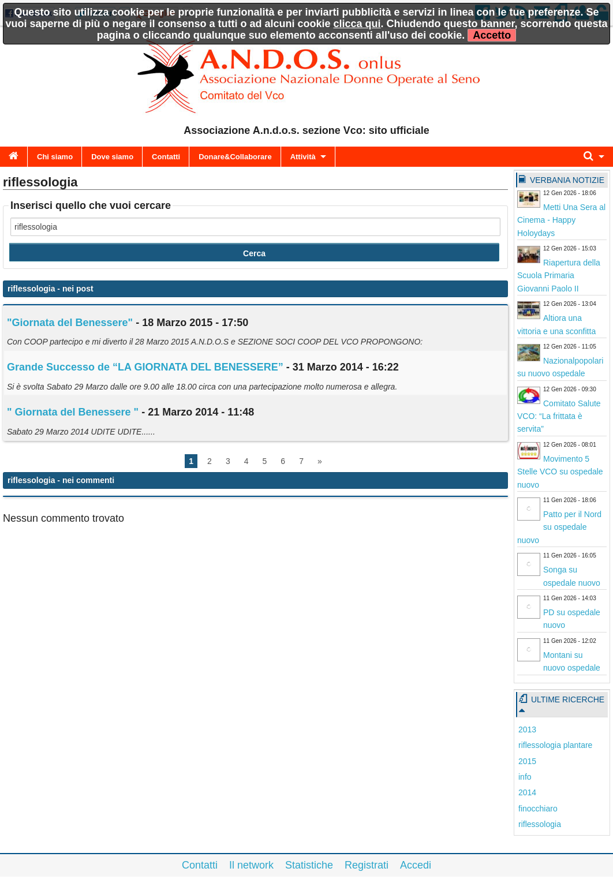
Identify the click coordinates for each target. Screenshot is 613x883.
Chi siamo (55, 156)
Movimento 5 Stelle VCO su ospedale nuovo (560, 471)
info (525, 776)
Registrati (366, 865)
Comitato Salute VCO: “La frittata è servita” (559, 416)
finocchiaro (538, 808)
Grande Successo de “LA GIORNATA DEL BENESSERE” (145, 367)
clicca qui (357, 23)
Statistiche (309, 865)
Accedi (415, 865)
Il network (251, 865)
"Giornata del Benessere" (70, 322)
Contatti (166, 156)
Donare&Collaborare (235, 156)
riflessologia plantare (555, 745)
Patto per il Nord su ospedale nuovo (559, 527)
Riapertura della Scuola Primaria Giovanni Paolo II (558, 275)
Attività (303, 156)
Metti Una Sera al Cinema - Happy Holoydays (561, 220)
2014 (527, 792)
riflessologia (539, 824)
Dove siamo (112, 156)
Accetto (492, 35)
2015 (527, 761)
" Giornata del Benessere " (73, 412)
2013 (527, 729)
